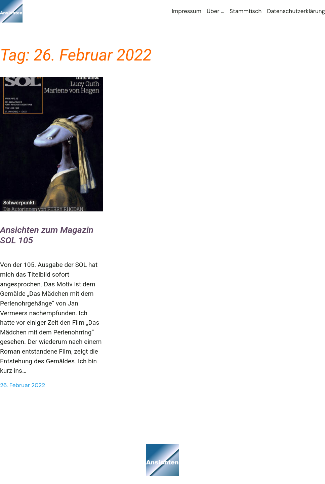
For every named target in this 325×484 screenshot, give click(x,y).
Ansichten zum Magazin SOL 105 (46, 235)
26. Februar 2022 (22, 385)
